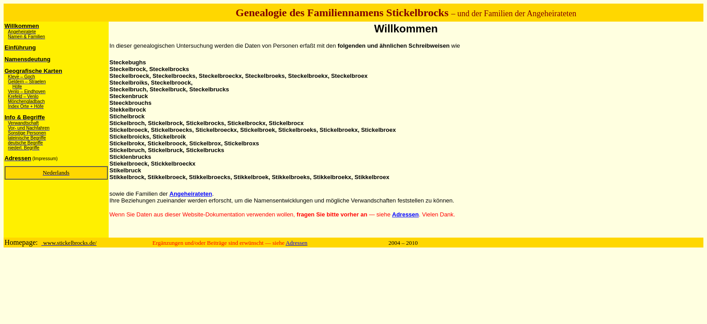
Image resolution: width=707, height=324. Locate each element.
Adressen (296, 242)
